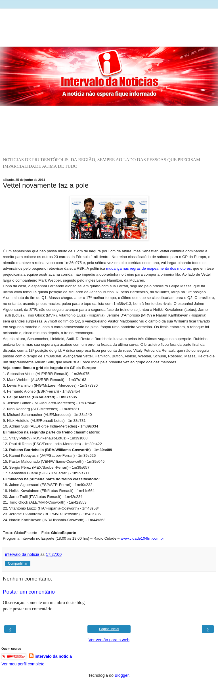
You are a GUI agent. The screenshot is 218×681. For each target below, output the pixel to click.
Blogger (122, 675)
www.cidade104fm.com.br (142, 538)
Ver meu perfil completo (22, 664)
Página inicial (109, 629)
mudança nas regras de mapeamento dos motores (148, 268)
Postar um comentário (29, 592)
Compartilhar (18, 563)
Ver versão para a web (109, 640)
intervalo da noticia (53, 656)
